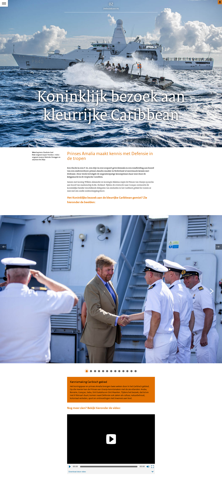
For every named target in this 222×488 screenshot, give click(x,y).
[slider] (108, 480)
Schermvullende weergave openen (152, 480)
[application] (111, 453)
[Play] (111, 453)
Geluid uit (147, 480)
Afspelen (69, 480)
